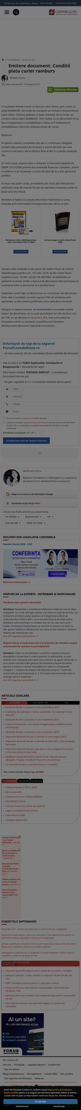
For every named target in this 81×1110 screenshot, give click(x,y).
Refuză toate (59, 1106)
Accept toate (40, 1101)
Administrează (22, 1106)
